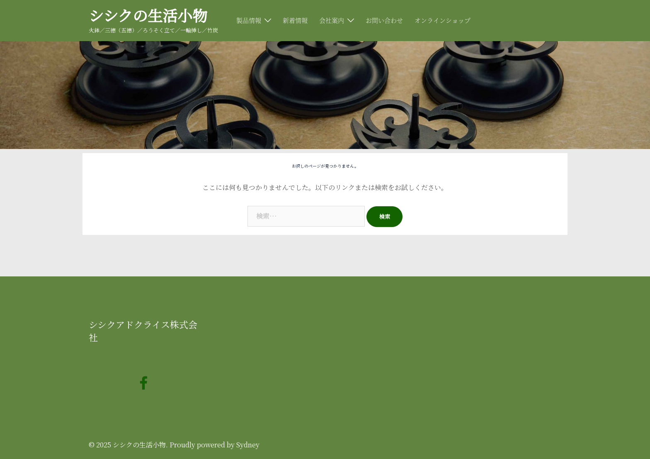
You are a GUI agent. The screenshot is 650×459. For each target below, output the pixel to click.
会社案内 (331, 20)
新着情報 (295, 20)
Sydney (248, 444)
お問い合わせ (384, 20)
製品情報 (248, 20)
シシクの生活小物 (148, 15)
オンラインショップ (443, 20)
